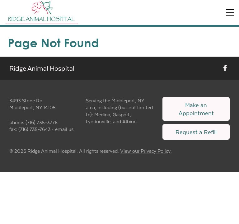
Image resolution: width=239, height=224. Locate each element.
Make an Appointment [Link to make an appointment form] (196, 108)
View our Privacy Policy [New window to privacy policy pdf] (145, 151)
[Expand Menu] (230, 12)
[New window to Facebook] (225, 68)
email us (64, 129)
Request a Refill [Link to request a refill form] (196, 131)
